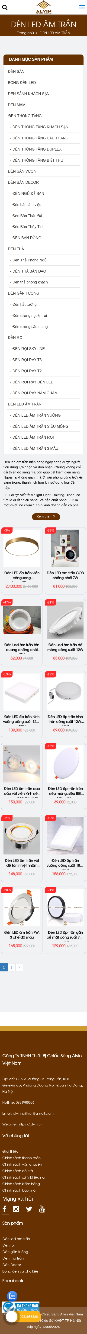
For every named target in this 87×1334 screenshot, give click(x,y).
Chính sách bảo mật (19, 1190)
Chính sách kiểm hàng (21, 1183)
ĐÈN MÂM (17, 105)
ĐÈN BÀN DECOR (23, 182)
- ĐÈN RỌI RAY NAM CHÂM (34, 393)
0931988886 (29, 1316)
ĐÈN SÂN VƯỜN (22, 171)
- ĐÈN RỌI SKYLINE (27, 349)
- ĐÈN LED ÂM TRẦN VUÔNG (35, 415)
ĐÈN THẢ (16, 249)
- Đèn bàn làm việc (25, 205)
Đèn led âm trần (16, 1238)
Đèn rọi (8, 1244)
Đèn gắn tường (15, 1251)
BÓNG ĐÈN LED (22, 83)
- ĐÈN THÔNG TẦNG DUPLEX (36, 149)
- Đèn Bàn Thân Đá (26, 216)
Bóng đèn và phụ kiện (20, 1270)
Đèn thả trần (13, 1257)
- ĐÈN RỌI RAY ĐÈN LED (32, 382)
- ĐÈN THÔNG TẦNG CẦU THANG (39, 138)
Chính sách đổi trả (17, 1170)
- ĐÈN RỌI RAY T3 (26, 360)
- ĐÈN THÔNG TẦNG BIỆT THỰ (36, 160)
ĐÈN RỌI (15, 338)
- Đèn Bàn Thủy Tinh (27, 227)
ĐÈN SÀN (16, 72)
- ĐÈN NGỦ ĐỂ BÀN (27, 194)
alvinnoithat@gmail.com (33, 1112)
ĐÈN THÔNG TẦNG (25, 116)
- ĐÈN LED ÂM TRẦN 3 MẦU (34, 448)
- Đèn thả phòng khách (29, 282)
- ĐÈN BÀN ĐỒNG (25, 238)
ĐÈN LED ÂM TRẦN (25, 404)
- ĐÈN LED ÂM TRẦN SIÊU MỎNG (39, 426)
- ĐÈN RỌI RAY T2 (26, 371)
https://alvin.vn (30, 1123)
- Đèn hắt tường (23, 304)
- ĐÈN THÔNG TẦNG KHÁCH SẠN (39, 127)
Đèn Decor (11, 1264)
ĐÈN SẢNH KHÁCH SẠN (28, 94)
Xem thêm (46, 516)
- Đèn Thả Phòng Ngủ (28, 260)
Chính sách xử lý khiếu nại (23, 1177)
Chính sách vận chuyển (22, 1164)
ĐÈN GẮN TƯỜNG (23, 293)
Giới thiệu (10, 1151)
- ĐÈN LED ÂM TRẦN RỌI (32, 437)
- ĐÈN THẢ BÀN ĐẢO (28, 271)
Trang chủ (25, 32)
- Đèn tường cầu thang (29, 327)
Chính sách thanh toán (21, 1157)
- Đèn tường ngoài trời (28, 316)
